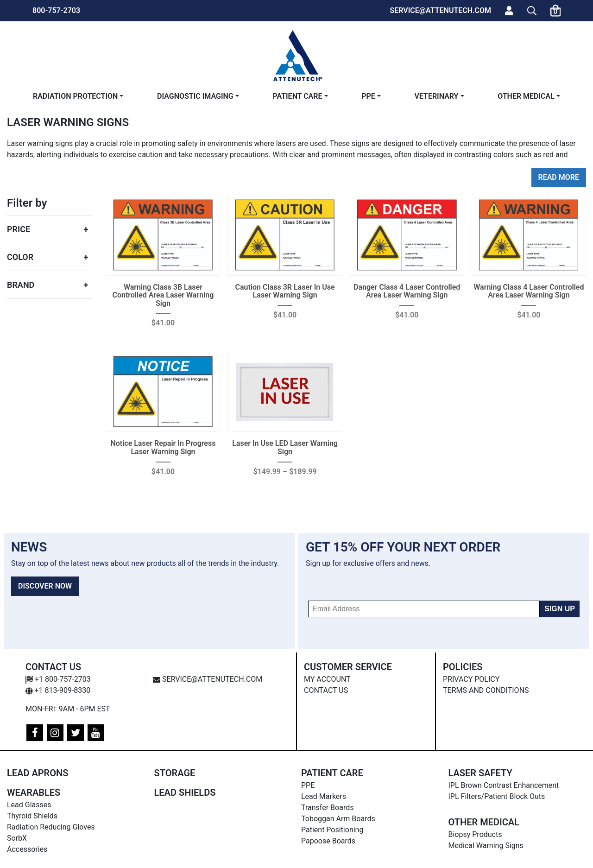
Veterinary (436, 96)
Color (20, 257)
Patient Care (297, 96)
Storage (175, 773)
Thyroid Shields (32, 815)
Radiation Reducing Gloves (51, 827)
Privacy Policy (471, 679)
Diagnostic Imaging (195, 96)
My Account (327, 679)
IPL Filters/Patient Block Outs (496, 796)
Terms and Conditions (486, 690)
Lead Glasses (29, 804)
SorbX (17, 838)
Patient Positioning (332, 829)
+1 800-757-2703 (58, 679)
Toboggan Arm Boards (338, 818)
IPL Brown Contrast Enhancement (503, 785)
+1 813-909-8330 (57, 690)
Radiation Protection (75, 96)
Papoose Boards (328, 840)
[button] (531, 10)
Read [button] (547, 177)
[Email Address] (424, 609)
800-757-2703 (56, 10)
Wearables (33, 792)
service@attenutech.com (207, 679)
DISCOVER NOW (45, 586)
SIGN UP (559, 609)
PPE (368, 96)
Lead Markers (323, 796)
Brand (20, 285)
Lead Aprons (37, 773)
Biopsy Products (475, 834)
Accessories (27, 849)
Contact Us (326, 690)
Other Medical (526, 96)
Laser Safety (480, 773)
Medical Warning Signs (486, 845)
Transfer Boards (327, 807)
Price (18, 229)
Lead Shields (185, 792)
